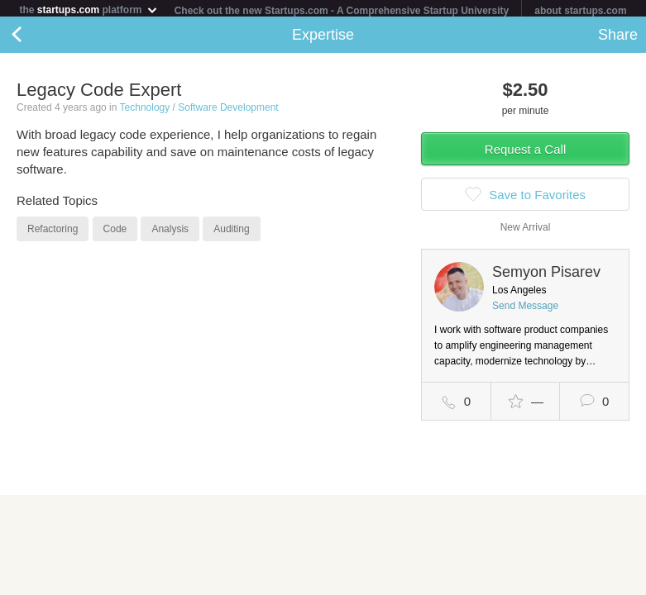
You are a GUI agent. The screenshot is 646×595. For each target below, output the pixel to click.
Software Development (228, 111)
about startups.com (580, 11)
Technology (145, 111)
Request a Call (525, 152)
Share (618, 38)
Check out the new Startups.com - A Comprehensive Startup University (342, 11)
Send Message (525, 309)
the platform (88, 9)
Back (33, 38)
